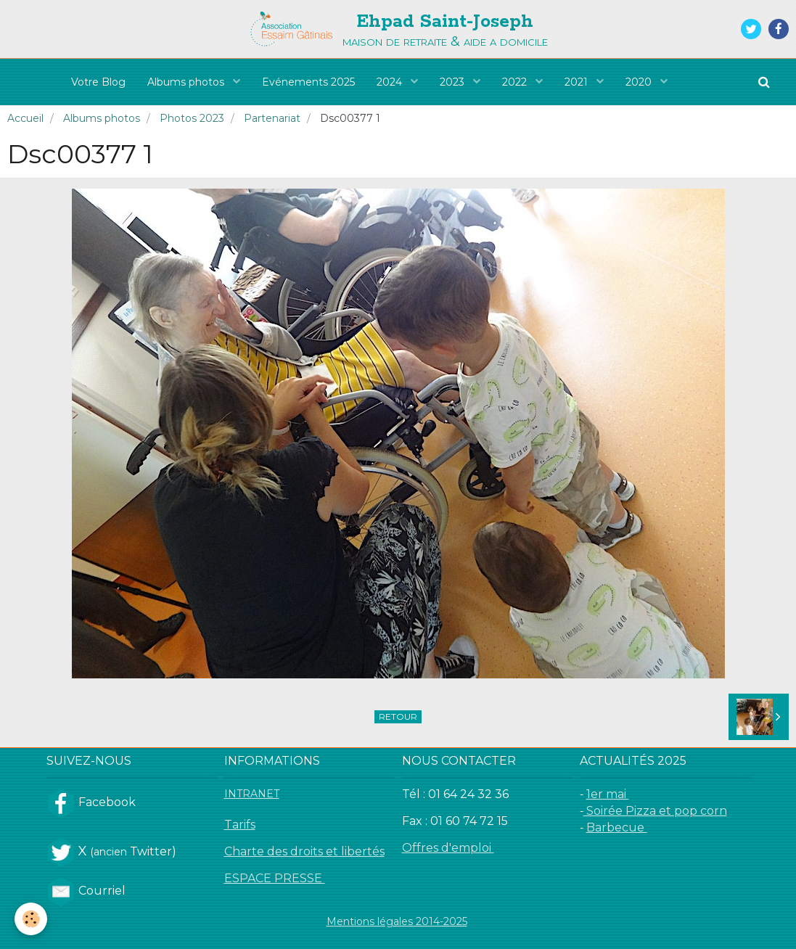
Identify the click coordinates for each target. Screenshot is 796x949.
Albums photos (187, 82)
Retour (398, 716)
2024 (391, 82)
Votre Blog (98, 82)
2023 (453, 82)
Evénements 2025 (308, 82)
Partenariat (272, 118)
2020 (640, 82)
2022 (516, 82)
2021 (578, 82)
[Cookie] (31, 919)
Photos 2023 (192, 118)
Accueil (25, 118)
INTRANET (251, 793)
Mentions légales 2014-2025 (397, 921)
